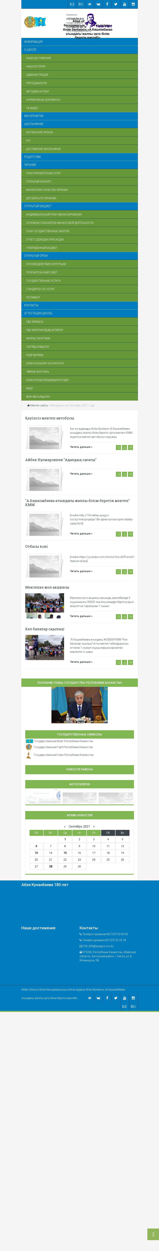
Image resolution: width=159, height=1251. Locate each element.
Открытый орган (36, 256)
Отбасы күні (36, 546)
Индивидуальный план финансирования (54, 214)
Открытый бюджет (38, 206)
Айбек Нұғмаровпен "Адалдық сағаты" (60, 459)
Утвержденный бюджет (41, 248)
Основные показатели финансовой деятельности (60, 223)
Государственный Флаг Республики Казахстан (63, 741)
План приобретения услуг (43, 173)
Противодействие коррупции (46, 264)
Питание (30, 165)
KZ (72, 4)
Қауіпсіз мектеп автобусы (49, 418)
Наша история (35, 66)
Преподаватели (36, 83)
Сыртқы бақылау (37, 346)
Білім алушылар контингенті (45, 363)
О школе (30, 50)
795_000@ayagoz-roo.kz (78, 31)
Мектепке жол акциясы (47, 587)
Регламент (33, 297)
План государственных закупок (48, 231)
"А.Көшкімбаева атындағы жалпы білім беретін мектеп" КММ (77, 502)
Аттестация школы (38, 313)
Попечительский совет (41, 272)
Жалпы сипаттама (38, 338)
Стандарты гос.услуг (40, 289)
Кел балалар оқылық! (44, 629)
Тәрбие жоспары (37, 371)
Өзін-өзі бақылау (38, 396)
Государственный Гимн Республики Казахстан (64, 754)
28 (50, 866)
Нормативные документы (43, 100)
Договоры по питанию (41, 198)
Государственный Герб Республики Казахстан (63, 747)
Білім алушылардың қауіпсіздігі (47, 380)
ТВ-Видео (32, 108)
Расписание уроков (39, 132)
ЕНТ (28, 140)
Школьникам (33, 124)
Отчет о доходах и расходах (45, 239)
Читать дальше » (81, 446)
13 (36, 852)
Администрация (37, 75)
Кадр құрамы (34, 355)
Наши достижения (38, 58)
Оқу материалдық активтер (44, 330)
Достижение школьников (43, 149)
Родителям (32, 157)
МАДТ (29, 388)
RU (80, 4)
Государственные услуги (43, 281)
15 (65, 852)
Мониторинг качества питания (47, 190)
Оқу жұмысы (34, 321)
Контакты (31, 305)
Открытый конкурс (38, 181)
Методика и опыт (37, 91)
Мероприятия (33, 116)
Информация (33, 42)
